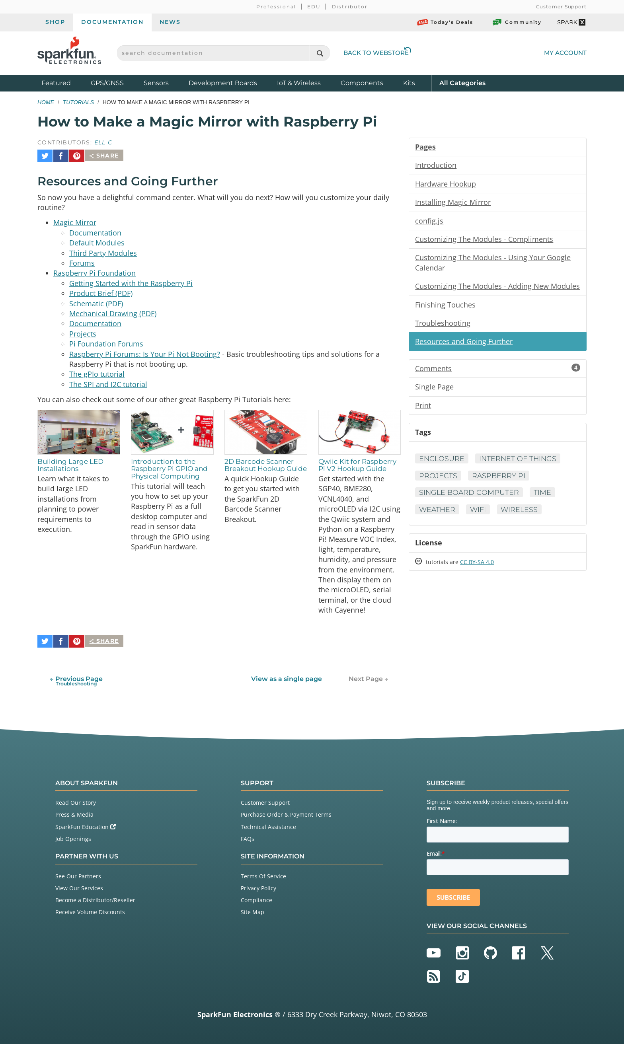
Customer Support (561, 7)
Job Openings (73, 840)
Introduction (435, 165)
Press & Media (74, 815)
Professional (276, 7)
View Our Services (79, 889)
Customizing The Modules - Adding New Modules (497, 288)
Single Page (434, 390)
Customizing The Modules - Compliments (484, 240)
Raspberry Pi (499, 479)
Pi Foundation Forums (106, 343)
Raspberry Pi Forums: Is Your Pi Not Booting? (144, 354)
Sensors (156, 83)
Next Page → (368, 680)
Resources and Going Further (464, 344)
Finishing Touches (445, 306)
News (170, 21)
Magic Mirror (74, 219)
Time (544, 496)
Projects (82, 333)
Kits (409, 83)
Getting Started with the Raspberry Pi (131, 281)
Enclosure (442, 462)
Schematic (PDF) (96, 302)
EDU (314, 7)
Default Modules (97, 240)
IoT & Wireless (299, 83)
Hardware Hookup (445, 184)
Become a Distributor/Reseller (95, 901)
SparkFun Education (85, 828)
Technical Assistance (268, 828)
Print (423, 408)
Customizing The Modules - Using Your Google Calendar (493, 264)
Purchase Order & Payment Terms (286, 815)
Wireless (522, 513)
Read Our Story (75, 804)
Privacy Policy (258, 889)
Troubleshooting (442, 325)
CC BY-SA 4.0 (477, 566)
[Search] (320, 53)
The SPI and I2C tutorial (108, 385)
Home (45, 102)
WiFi (480, 513)
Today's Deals (445, 22)
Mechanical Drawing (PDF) (112, 312)
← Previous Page (76, 682)
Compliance (256, 901)
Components (362, 83)
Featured (64, 82)
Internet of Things (519, 462)
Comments (497, 371)
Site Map (252, 913)
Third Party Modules (103, 250)
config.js (429, 221)
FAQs (247, 840)
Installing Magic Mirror (453, 203)
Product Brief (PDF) (101, 292)
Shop (55, 21)
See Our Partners (78, 877)
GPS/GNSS (107, 83)
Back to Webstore (377, 52)
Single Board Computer (470, 496)
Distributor (350, 7)
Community (516, 22)
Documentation (112, 21)
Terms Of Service (263, 877)
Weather (437, 513)
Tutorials (78, 102)
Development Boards (223, 83)
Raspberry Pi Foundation (94, 271)
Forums (82, 261)
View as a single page (286, 680)
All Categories (462, 82)
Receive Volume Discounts (90, 913)
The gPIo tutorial (97, 374)
